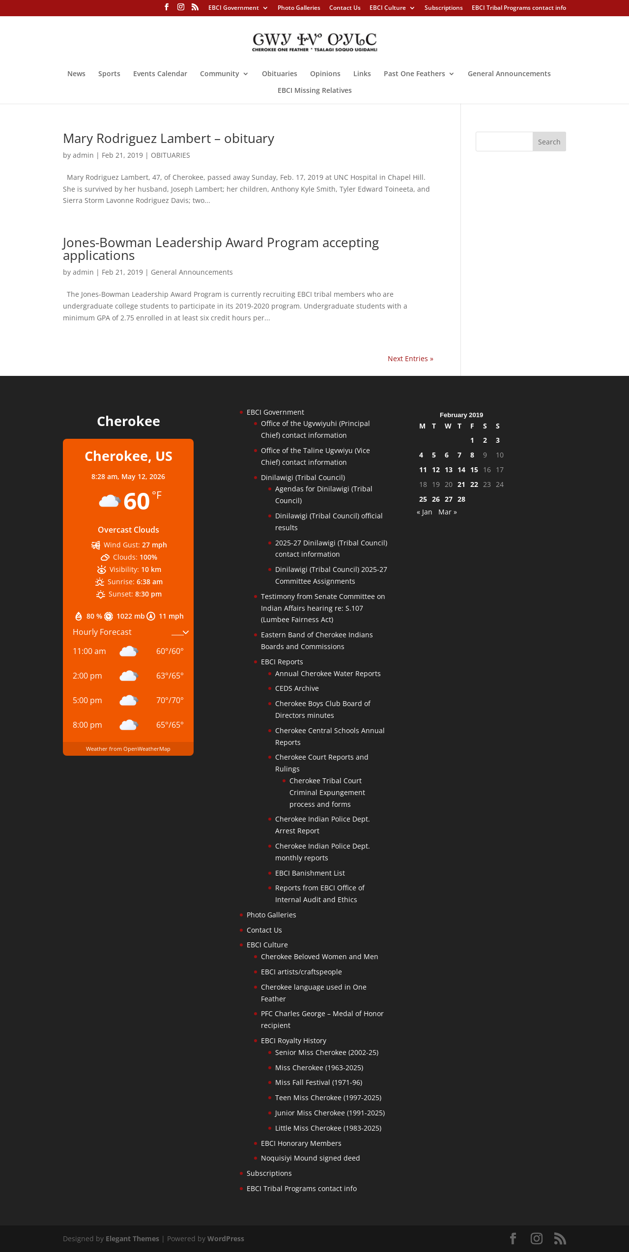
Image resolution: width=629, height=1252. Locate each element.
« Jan (424, 511)
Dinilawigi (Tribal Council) (303, 477)
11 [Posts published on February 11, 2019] (423, 469)
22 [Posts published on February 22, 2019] (474, 484)
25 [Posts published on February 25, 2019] (423, 499)
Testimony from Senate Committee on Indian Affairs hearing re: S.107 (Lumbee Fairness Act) (323, 608)
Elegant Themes (132, 1238)
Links (362, 74)
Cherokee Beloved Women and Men (319, 956)
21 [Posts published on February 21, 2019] (461, 484)
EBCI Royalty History (293, 1040)
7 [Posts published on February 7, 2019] (459, 454)
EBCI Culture (388, 8)
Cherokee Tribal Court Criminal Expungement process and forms (327, 792)
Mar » (447, 511)
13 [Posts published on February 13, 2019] (449, 469)
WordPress (225, 1238)
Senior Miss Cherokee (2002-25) (326, 1052)
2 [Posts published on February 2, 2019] (485, 440)
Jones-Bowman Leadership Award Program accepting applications (221, 248)
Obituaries (279, 74)
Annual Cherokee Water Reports (328, 673)
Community (219, 74)
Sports (109, 74)
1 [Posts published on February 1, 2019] (472, 440)
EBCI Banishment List (310, 873)
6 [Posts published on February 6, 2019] (447, 454)
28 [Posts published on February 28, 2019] (461, 499)
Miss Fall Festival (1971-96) (318, 1082)
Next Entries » (410, 358)
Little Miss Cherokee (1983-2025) (328, 1128)
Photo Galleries (299, 8)
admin (83, 155)
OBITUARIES (170, 155)
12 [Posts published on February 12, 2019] (436, 469)
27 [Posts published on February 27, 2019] (449, 499)
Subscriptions (444, 8)
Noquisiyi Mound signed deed (310, 1158)
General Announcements (509, 74)
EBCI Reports (282, 661)
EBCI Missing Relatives (315, 91)
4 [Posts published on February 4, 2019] (421, 454)
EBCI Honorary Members (301, 1143)
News (76, 74)
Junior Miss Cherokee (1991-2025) (330, 1112)
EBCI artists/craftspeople (301, 971)
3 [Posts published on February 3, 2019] (498, 440)
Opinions (325, 74)
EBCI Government (233, 8)
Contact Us (345, 8)
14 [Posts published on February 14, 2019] (461, 469)
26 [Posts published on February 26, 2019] (436, 499)
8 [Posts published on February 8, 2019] (472, 454)
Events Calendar (160, 74)
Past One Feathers (414, 74)
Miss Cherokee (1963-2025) (319, 1067)
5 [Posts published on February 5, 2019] (434, 454)
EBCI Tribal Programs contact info (519, 8)
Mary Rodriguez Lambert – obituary (168, 138)
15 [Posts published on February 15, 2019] (474, 469)
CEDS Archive (297, 688)
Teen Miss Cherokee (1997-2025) (328, 1097)
